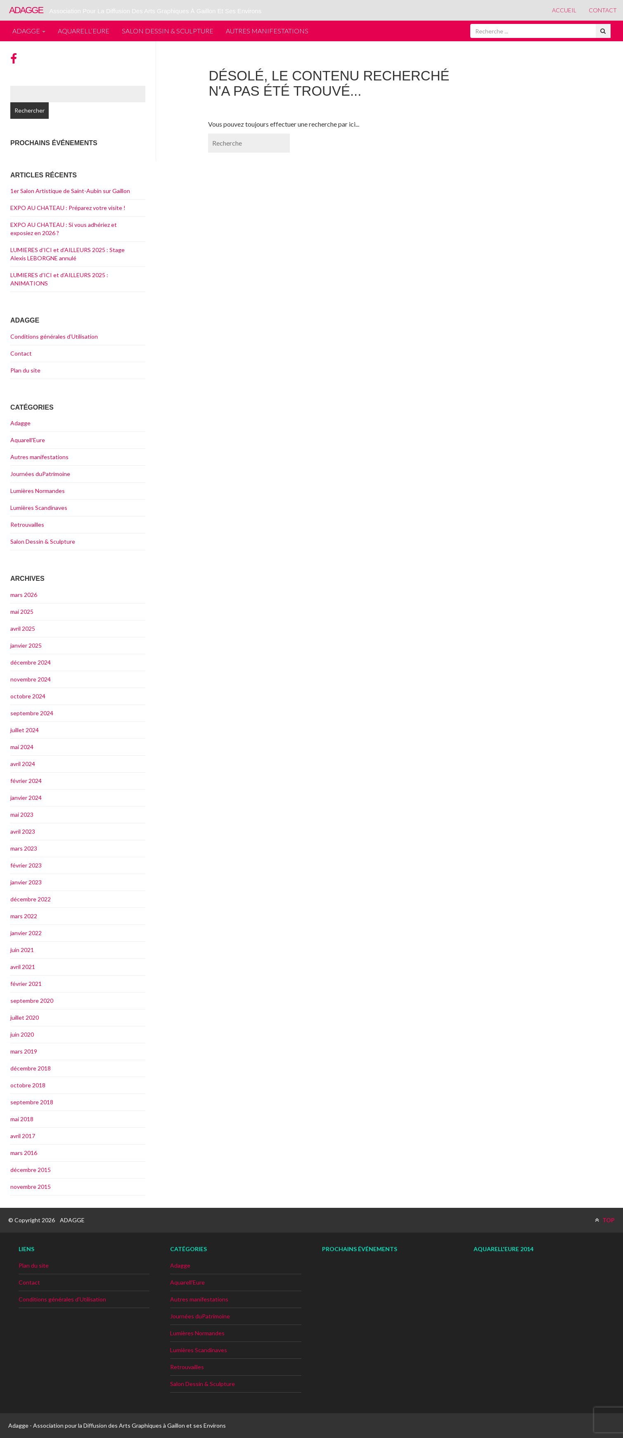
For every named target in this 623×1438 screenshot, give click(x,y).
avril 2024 (22, 763)
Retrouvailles (27, 524)
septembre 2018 (31, 1102)
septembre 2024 (31, 713)
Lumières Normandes (37, 490)
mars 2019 (23, 1051)
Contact (603, 10)
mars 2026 (23, 594)
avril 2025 (22, 628)
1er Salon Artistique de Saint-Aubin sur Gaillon (70, 190)
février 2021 (26, 983)
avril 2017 (22, 1135)
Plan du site (25, 370)
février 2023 (26, 865)
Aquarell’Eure (83, 31)
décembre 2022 (30, 899)
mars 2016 (23, 1152)
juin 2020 (22, 1034)
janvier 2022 (26, 932)
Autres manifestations (267, 31)
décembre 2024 (30, 662)
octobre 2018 (27, 1085)
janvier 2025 (26, 645)
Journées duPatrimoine (40, 473)
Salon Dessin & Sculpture (167, 31)
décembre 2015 (30, 1169)
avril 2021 (22, 966)
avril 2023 (22, 831)
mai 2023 (21, 814)
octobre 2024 (27, 696)
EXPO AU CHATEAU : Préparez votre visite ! (68, 207)
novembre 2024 (30, 679)
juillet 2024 (24, 729)
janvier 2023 (26, 882)
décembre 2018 (30, 1068)
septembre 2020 (31, 1000)
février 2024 (26, 780)
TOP (605, 1219)
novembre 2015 (30, 1186)
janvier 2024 (26, 797)
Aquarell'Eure (27, 439)
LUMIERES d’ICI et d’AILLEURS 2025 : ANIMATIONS (59, 279)
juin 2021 (22, 949)
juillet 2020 (24, 1017)
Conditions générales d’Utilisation (54, 336)
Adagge (28, 31)
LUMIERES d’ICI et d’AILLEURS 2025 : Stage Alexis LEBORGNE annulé (67, 254)
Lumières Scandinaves (38, 507)
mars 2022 (23, 915)
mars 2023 (23, 848)
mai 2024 (21, 746)
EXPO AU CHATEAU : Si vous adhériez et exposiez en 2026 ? (63, 228)
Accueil (564, 10)
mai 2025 (21, 611)
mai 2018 (21, 1118)
